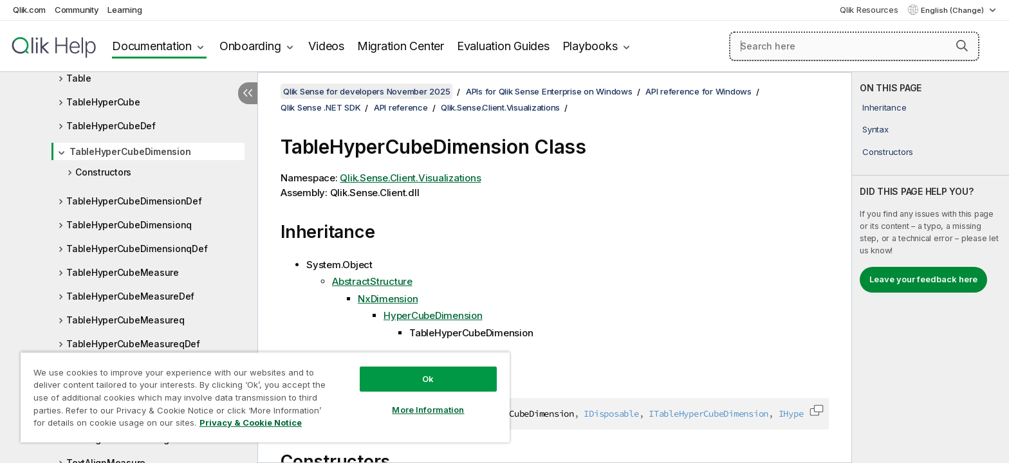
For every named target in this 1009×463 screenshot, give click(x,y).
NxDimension (388, 299)
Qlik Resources (869, 10)
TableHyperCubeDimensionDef (134, 200)
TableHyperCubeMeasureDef (130, 296)
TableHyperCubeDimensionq (129, 224)
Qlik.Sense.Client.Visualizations (500, 107)
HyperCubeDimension (433, 315)
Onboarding (250, 46)
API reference (401, 107)
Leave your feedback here (923, 279)
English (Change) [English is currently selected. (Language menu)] (953, 10)
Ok (428, 379)
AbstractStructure (372, 281)
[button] (962, 45)
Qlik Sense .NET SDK (320, 107)
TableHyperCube (103, 101)
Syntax (875, 129)
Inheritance (884, 107)
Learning (124, 10)
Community (77, 10)
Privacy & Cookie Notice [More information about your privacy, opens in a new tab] (250, 422)
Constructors (103, 172)
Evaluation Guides (503, 46)
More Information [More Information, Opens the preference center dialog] (428, 409)
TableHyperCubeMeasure (122, 272)
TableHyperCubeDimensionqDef (136, 248)
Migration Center (400, 46)
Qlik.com (29, 10)
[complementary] (930, 267)
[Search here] (854, 46)
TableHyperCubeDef (111, 125)
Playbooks (590, 46)
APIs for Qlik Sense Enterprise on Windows (549, 91)
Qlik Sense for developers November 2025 (366, 91)
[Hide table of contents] (247, 93)
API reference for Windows (698, 91)
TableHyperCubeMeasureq (125, 319)
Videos (326, 46)
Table (78, 78)
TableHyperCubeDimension (129, 151)
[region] (265, 397)
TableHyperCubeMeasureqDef (133, 343)
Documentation (152, 46)
